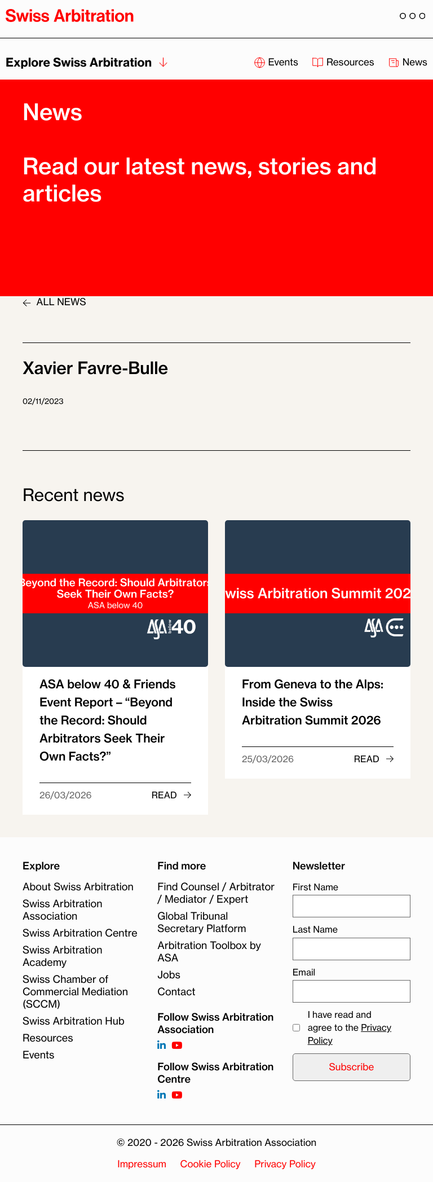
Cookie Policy (210, 1164)
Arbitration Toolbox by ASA (209, 951)
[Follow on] (161, 1095)
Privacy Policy (285, 1164)
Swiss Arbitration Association (63, 910)
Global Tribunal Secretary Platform (201, 922)
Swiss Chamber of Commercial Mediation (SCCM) (75, 991)
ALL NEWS (54, 302)
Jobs (168, 975)
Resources (48, 1038)
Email (304, 972)
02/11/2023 (43, 401)
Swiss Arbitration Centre (80, 933)
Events (39, 1055)
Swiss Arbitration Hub (74, 1021)
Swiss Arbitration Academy (63, 956)
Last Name (315, 929)
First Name (315, 887)
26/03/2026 (65, 795)
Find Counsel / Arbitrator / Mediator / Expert (216, 893)
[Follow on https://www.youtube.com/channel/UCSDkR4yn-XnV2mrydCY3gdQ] (176, 1045)
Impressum (141, 1164)
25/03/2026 (268, 758)
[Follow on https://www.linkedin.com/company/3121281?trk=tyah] (161, 1045)
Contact (176, 992)
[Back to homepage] (70, 15)
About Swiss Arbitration (78, 887)
